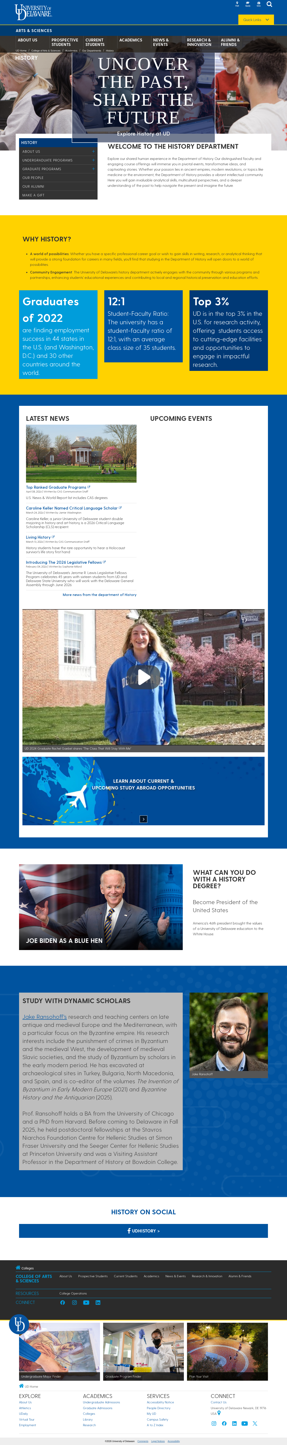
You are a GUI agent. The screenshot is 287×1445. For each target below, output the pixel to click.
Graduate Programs (41, 169)
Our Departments (91, 50)
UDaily (23, 1413)
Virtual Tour (27, 1419)
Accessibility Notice (160, 1402)
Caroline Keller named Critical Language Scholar (72, 507)
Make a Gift (33, 195)
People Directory (158, 1408)
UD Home (21, 50)
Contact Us (218, 1402)
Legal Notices (158, 1441)
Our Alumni (33, 186)
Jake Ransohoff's (44, 1016)
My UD (151, 1413)
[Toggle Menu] (93, 151)
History (110, 50)
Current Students (94, 42)
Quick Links (252, 20)
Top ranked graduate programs (56, 487)
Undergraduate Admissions (101, 1402)
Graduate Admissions (97, 1408)
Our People (33, 178)
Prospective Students (65, 42)
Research (89, 1425)
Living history (38, 537)
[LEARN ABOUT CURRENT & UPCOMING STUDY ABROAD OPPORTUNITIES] (143, 791)
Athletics (25, 1408)
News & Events (161, 42)
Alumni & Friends (230, 42)
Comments (142, 1441)
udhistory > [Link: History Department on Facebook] (143, 1230)
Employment (27, 1425)
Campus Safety (157, 1419)
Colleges (89, 1413)
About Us (27, 40)
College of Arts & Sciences (46, 50)
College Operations (73, 1293)
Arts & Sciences (34, 30)
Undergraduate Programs (47, 160)
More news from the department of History (100, 594)
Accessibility (174, 1441)
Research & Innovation (199, 42)
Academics (130, 40)
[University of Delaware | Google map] (219, 1413)
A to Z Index (155, 1425)
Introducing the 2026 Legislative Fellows (64, 562)
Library (88, 1419)
